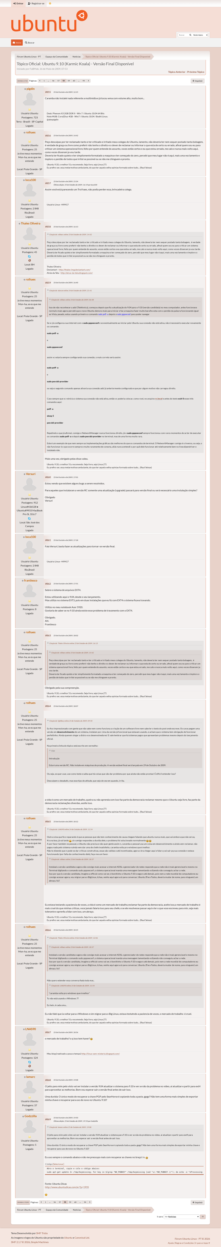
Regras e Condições (184, 1243)
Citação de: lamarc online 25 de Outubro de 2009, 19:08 (70, 1127)
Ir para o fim (22, 81)
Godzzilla (31, 1116)
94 (84, 81)
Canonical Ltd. (82, 1237)
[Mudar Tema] (50, 3)
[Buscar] (190, 35)
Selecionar (58, 1164)
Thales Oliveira (30, 223)
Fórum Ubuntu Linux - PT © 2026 (192, 1238)
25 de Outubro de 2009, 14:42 (66, 135)
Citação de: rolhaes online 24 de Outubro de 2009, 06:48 (72, 300)
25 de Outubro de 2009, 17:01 (66, 477)
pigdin (31, 88)
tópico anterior (176, 71)
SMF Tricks (42, 1233)
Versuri (30, 474)
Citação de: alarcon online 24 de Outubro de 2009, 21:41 (70, 290)
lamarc (30, 1076)
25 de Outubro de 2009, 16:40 (66, 283)
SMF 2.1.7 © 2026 (20, 1242)
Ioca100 (30, 180)
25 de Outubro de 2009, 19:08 (66, 1080)
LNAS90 (30, 1029)
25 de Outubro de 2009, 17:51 (66, 584)
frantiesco (30, 580)
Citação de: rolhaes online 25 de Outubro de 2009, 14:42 (70, 234)
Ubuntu (68, 1237)
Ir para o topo (23, 1202)
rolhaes (30, 132)
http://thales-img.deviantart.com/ (74, 269)
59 (69, 81)
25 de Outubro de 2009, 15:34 (66, 181)
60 (74, 81)
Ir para (160, 1216)
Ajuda (171, 1243)
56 (53, 81)
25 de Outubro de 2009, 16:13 (66, 227)
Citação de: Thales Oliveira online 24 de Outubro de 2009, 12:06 (73, 938)
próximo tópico (195, 71)
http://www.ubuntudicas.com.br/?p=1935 (67, 1187)
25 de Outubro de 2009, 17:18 (66, 540)
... (48, 81)
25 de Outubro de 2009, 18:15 (66, 930)
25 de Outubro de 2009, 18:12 (66, 822)
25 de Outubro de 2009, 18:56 (66, 1032)
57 (58, 81)
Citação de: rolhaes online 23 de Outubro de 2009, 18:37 (72, 859)
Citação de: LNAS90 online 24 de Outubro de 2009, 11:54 (71, 829)
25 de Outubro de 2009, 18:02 (66, 635)
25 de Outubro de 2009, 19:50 (66, 1118)
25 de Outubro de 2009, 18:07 (66, 706)
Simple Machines (40, 1242)
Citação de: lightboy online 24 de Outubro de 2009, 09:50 (70, 721)
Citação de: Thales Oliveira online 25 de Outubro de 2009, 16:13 (73, 643)
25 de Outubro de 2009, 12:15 (66, 92)
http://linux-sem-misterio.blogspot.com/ (100, 1053)
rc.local (158, 398)
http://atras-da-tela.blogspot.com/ (77, 273)
